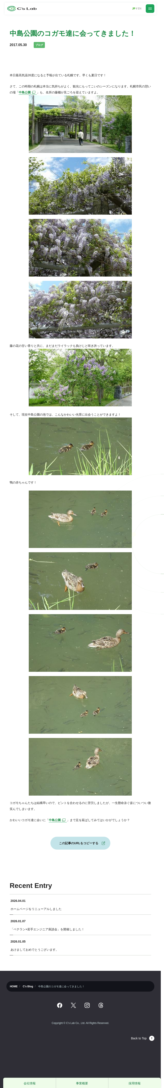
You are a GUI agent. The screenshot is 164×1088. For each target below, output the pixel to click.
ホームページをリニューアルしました (36, 909)
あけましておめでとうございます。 (35, 949)
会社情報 (30, 1083)
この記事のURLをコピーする (78, 843)
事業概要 (82, 1083)
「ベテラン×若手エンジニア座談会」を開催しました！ (47, 929)
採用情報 (135, 1083)
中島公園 (28, 92)
